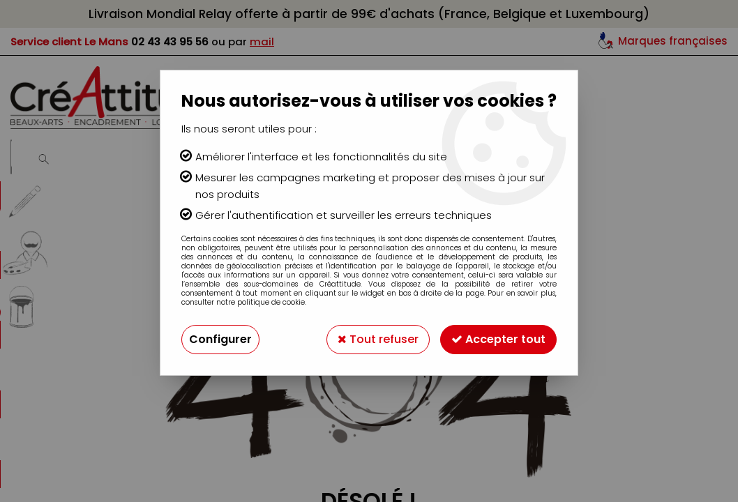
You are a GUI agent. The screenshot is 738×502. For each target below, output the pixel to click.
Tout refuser (378, 339)
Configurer (220, 339)
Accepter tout (498, 339)
